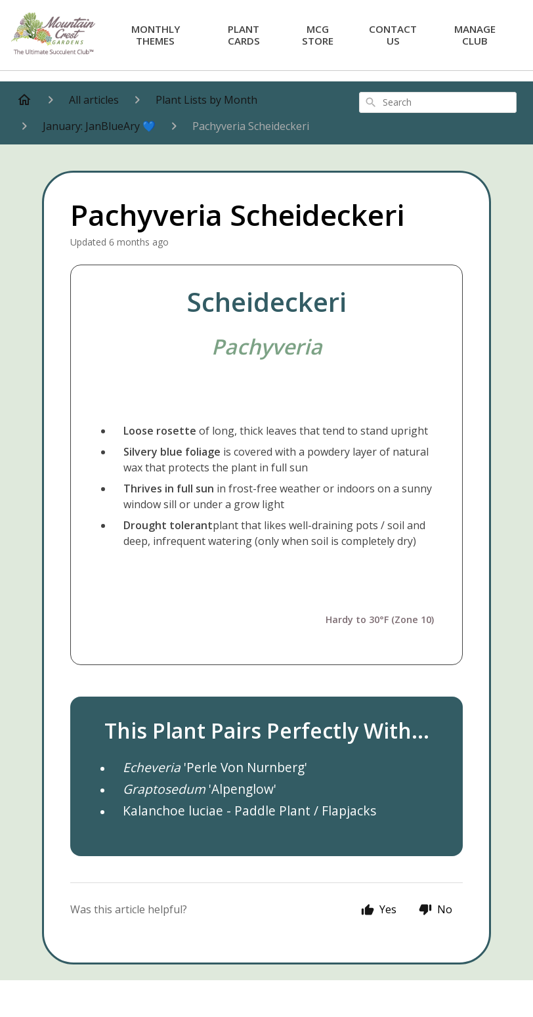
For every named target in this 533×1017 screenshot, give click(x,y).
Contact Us (393, 34)
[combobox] (438, 102)
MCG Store (317, 34)
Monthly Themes (155, 34)
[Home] (24, 100)
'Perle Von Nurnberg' (215, 767)
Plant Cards (244, 34)
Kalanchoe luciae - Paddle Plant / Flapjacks (249, 810)
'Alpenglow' (199, 789)
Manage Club (475, 34)
